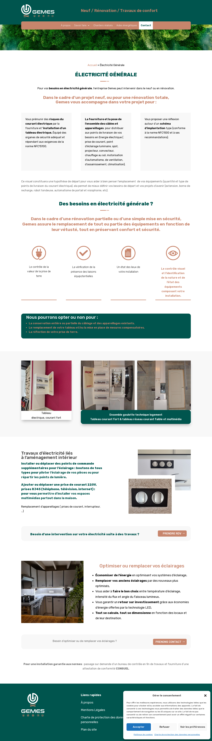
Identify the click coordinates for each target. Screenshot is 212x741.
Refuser (164, 726)
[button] (205, 695)
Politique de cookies (143, 734)
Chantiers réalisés (103, 25)
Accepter (138, 726)
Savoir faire (80, 25)
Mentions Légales (93, 710)
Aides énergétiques (126, 25)
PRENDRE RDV (172, 533)
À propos (66, 25)
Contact (146, 25)
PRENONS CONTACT (168, 641)
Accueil (92, 65)
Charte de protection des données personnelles (177, 734)
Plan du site (89, 729)
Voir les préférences (192, 726)
